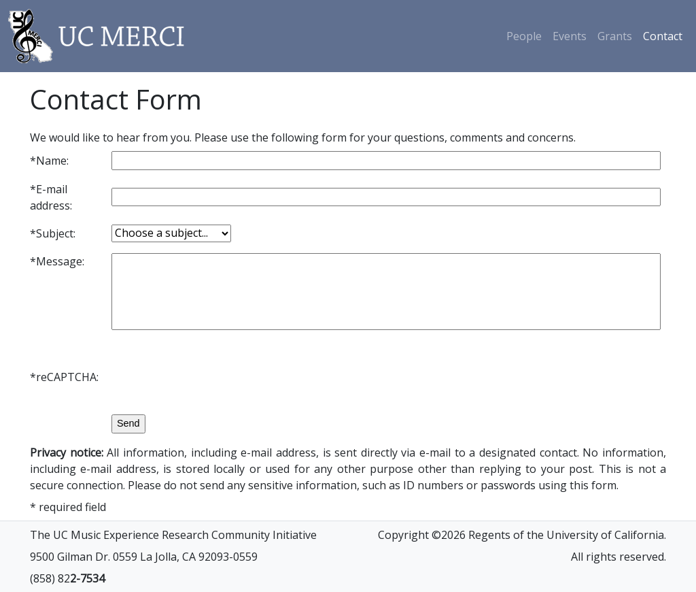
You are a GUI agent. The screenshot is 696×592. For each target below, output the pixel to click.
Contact (662, 36)
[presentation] (214, 377)
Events (570, 36)
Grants (614, 36)
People (524, 36)
